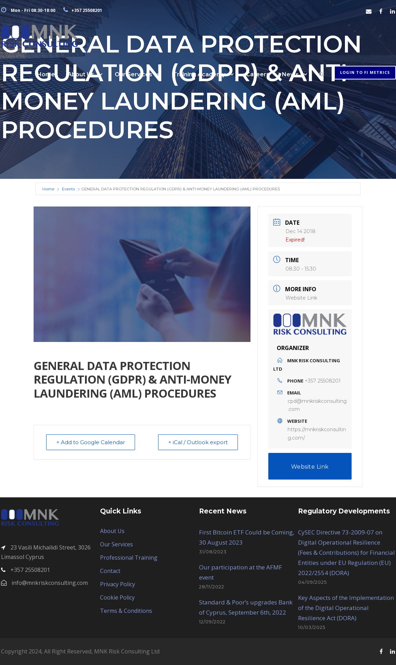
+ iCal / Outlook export (198, 442)
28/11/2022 (211, 586)
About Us (81, 74)
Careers (257, 74)
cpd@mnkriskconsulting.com (317, 405)
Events (68, 189)
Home (46, 74)
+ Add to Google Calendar (90, 442)
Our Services (133, 74)
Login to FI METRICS (365, 72)
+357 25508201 (323, 381)
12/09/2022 (212, 621)
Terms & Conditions (126, 611)
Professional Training (128, 557)
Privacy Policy (117, 584)
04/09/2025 (312, 582)
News (290, 74)
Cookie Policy (117, 597)
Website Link (301, 298)
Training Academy (199, 74)
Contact (110, 571)
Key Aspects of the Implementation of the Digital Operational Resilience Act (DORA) (346, 608)
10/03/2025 (311, 627)
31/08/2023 (213, 551)
